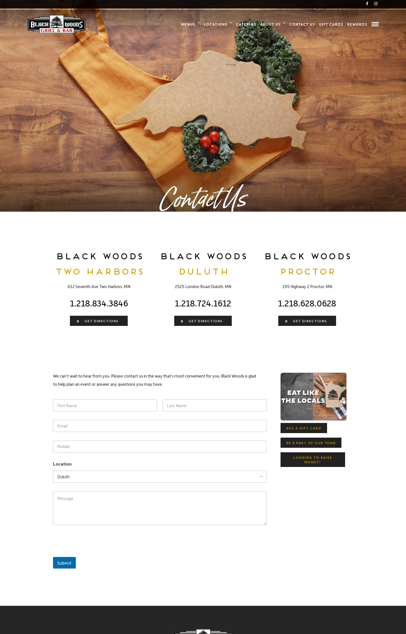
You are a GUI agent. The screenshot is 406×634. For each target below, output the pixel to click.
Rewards (357, 24)
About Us (270, 24)
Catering (246, 24)
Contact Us (302, 24)
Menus (188, 24)
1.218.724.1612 (203, 303)
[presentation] (96, 553)
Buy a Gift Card (303, 428)
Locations (216, 24)
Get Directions (97, 321)
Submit (64, 563)
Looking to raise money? (313, 460)
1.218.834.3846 (99, 303)
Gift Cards (331, 24)
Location (62, 463)
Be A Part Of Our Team (311, 443)
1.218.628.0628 (307, 303)
